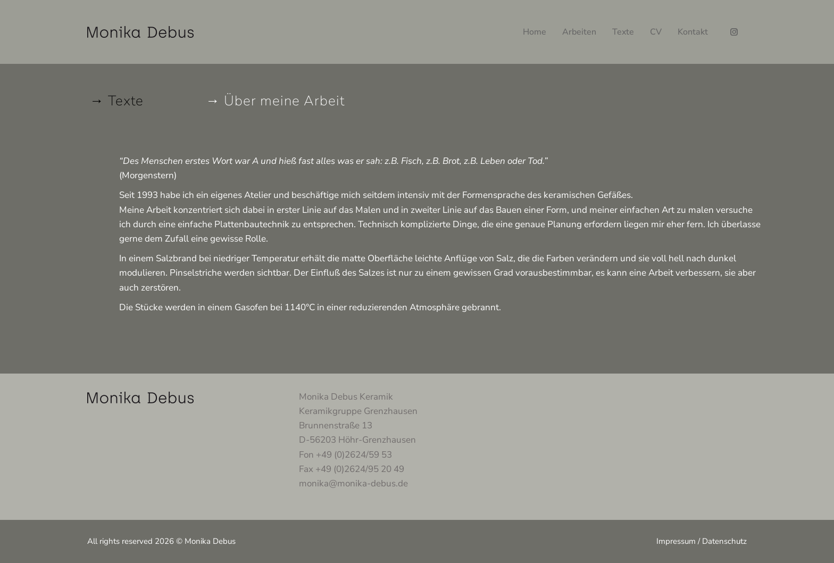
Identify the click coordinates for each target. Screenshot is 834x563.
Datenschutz (724, 541)
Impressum (676, 541)
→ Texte (117, 101)
